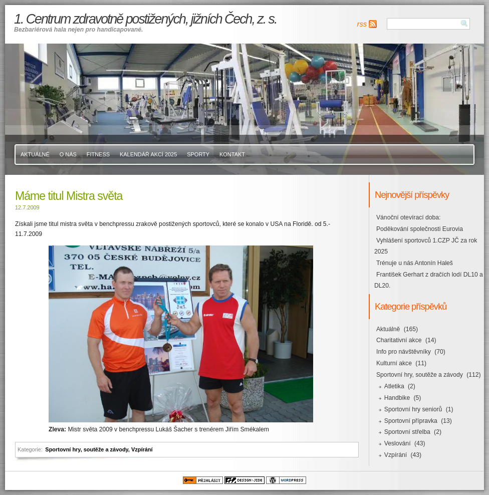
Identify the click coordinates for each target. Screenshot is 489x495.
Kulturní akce (394, 363)
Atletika (394, 386)
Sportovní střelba (407, 431)
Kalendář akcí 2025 (148, 154)
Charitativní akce (399, 340)
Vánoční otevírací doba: (408, 217)
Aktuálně (35, 154)
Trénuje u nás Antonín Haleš (414, 263)
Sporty (198, 154)
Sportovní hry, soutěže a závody (86, 449)
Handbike (397, 397)
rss (362, 24)
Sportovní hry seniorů (413, 409)
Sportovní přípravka (410, 420)
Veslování (397, 443)
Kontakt (232, 154)
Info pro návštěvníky (403, 351)
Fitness (98, 154)
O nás (68, 154)
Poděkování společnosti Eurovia (419, 228)
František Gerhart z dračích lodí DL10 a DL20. (428, 280)
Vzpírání (142, 449)
